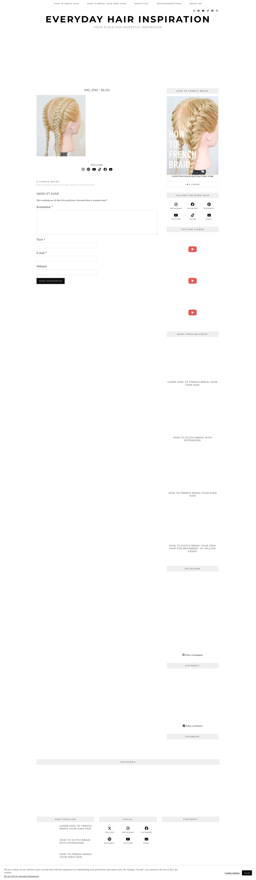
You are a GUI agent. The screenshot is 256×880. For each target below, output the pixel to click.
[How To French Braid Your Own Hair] (193, 476)
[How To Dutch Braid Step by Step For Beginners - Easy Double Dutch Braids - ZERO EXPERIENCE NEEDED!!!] (193, 312)
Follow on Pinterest (192, 726)
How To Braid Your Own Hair (106, 3)
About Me (196, 3)
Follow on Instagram (192, 655)
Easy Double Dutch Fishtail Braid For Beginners (66, 183)
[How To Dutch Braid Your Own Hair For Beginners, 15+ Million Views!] (193, 532)
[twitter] (109, 830)
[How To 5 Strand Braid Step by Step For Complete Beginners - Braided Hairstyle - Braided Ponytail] (193, 280)
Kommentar (45, 207)
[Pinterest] (199, 10)
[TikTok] (208, 10)
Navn (41, 239)
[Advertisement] (128, 59)
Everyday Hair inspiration (128, 19)
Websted (42, 266)
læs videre (192, 184)
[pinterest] (209, 206)
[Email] (110, 169)
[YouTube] (203, 10)
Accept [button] (247, 873)
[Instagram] (194, 10)
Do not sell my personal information (21, 876)
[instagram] (176, 206)
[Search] (217, 10)
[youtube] (176, 217)
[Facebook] (212, 10)
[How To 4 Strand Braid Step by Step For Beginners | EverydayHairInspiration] (193, 249)
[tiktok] (192, 217)
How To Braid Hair (66, 3)
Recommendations (169, 3)
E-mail (42, 253)
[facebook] (192, 206)
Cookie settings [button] (232, 873)
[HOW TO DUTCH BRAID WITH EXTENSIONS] (193, 421)
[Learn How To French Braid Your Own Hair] (193, 365)
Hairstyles (141, 3)
